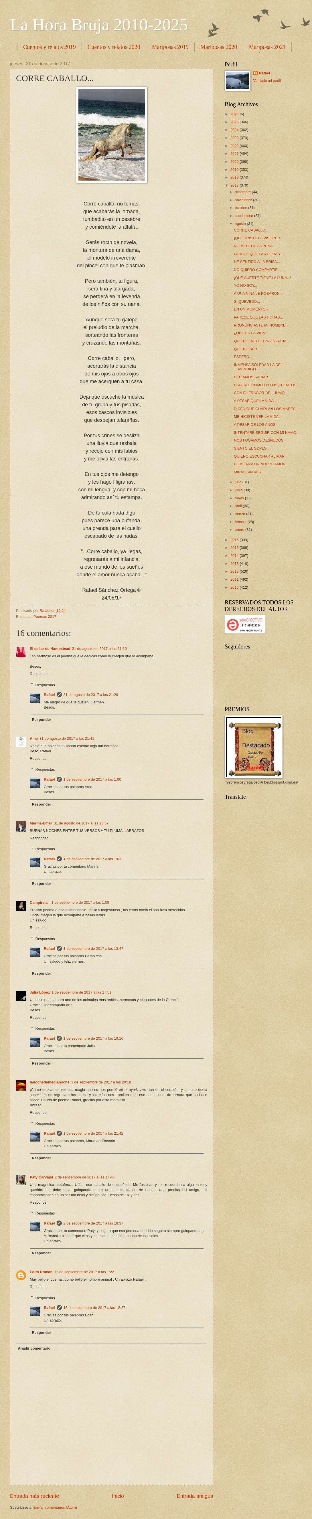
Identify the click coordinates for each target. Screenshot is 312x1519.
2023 (235, 138)
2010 (235, 587)
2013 (235, 563)
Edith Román (41, 1272)
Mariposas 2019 (170, 47)
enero (240, 529)
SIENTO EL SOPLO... (252, 448)
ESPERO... (243, 357)
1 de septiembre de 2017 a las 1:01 (92, 859)
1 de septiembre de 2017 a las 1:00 (92, 779)
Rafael (49, 695)
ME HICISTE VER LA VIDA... (258, 416)
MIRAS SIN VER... (249, 472)
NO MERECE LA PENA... (255, 246)
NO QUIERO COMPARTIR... (257, 270)
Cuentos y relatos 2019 (49, 47)
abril (239, 506)
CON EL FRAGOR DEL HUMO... (261, 393)
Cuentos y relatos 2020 (114, 47)
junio (239, 490)
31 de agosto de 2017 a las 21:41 (67, 738)
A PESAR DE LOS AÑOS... (256, 424)
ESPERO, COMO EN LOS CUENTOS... (266, 385)
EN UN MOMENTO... (251, 309)
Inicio (118, 1496)
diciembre (243, 192)
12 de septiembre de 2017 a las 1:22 (84, 1272)
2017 (235, 185)
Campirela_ (40, 902)
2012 (235, 571)
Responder (39, 674)
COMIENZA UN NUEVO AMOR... (261, 464)
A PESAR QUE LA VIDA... (255, 401)
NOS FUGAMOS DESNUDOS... (260, 440)
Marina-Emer (41, 823)
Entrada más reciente (34, 1496)
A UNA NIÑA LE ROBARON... (258, 293)
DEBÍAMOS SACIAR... (252, 377)
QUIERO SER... (247, 349)
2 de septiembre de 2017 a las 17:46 (84, 1177)
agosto (241, 223)
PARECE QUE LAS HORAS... (258, 254)
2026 (235, 114)
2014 (235, 555)
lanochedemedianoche (50, 1082)
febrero (241, 522)
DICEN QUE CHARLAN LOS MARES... (266, 409)
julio (238, 482)
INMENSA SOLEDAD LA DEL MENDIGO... (258, 367)
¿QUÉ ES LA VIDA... (251, 333)
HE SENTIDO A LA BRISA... (257, 262)
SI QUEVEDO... (247, 301)
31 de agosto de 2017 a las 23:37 (81, 823)
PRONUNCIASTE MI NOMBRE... (261, 325)
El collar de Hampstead (50, 648)
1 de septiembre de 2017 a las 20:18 (101, 1082)
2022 (235, 146)
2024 (235, 130)
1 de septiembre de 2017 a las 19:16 (93, 1038)
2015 (235, 547)
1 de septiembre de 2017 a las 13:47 (93, 948)
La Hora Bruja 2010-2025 (99, 24)
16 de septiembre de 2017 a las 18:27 (94, 1308)
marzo (240, 514)
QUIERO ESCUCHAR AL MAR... (261, 456)
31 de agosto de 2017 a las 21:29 (91, 695)
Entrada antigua (195, 1496)
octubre (241, 207)
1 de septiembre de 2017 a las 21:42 (93, 1133)
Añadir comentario (34, 1348)
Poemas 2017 (44, 616)
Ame (34, 738)
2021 (235, 153)
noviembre (244, 200)
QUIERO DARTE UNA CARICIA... (261, 341)
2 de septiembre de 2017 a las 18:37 (93, 1223)
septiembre (244, 215)
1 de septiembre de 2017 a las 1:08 (80, 902)
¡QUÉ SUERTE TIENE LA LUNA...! (262, 278)
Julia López (40, 992)
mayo (240, 498)
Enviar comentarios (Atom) (55, 1507)
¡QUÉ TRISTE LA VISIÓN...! (257, 238)
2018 (235, 177)
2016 (235, 540)
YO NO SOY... (245, 285)
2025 (235, 122)
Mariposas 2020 (218, 47)
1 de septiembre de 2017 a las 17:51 (81, 992)
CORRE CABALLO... (251, 230)
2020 (235, 161)
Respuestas (45, 685)
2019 (235, 169)
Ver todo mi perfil (267, 80)
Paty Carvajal (41, 1177)
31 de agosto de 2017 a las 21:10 (99, 648)
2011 (235, 579)
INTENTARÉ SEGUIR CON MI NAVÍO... (266, 432)
